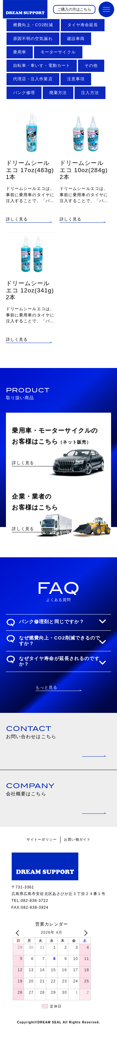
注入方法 (90, 93)
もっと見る (47, 708)
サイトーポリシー (42, 860)
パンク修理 (24, 93)
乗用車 (19, 52)
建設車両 (76, 39)
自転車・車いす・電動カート (42, 65)
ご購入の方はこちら (74, 9)
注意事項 (76, 79)
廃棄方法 (58, 93)
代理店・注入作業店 (33, 79)
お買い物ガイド (77, 860)
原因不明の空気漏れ (33, 39)
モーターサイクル (58, 52)
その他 (91, 65)
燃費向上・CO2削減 (33, 25)
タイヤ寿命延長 (82, 25)
